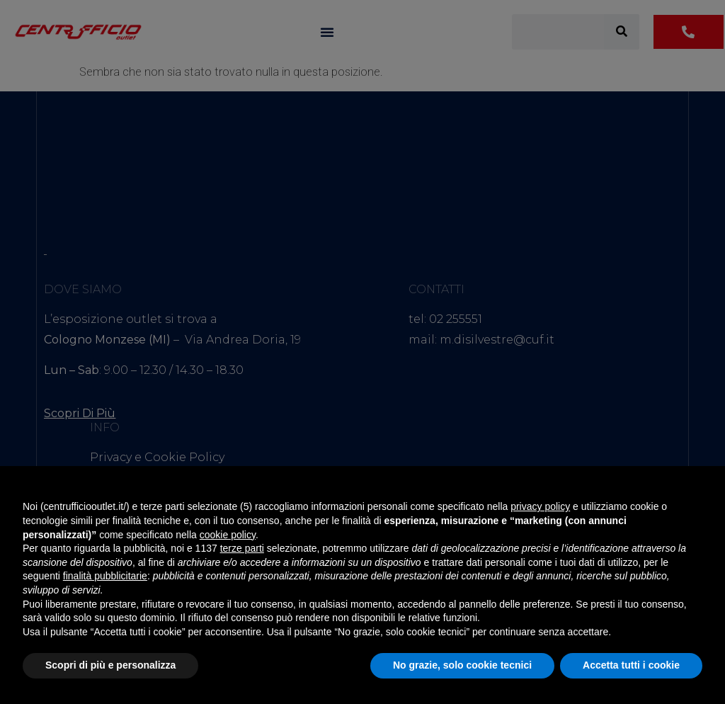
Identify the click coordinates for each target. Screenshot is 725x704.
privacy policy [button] (540, 506)
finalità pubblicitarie (105, 575)
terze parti (242, 548)
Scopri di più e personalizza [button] (110, 665)
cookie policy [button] (228, 534)
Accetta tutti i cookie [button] (631, 665)
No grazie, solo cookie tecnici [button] (462, 665)
